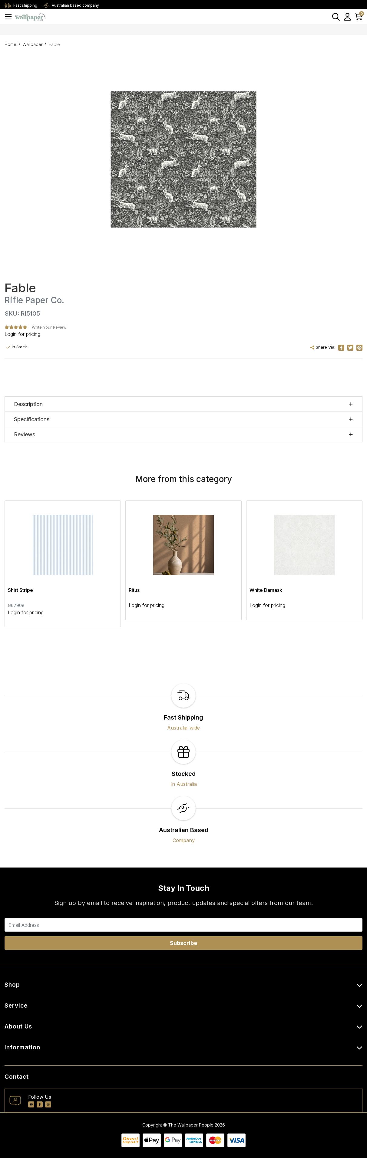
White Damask (266, 590)
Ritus (134, 590)
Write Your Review (49, 327)
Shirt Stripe (20, 590)
